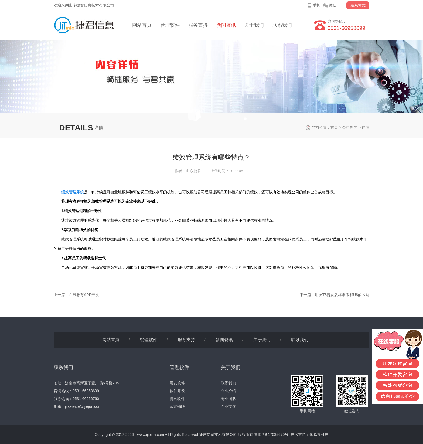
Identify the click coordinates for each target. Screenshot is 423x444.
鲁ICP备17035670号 (271, 434)
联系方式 (358, 5)
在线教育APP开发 (84, 295)
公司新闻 (349, 127)
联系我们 (282, 25)
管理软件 (170, 25)
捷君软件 (177, 398)
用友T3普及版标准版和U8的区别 (342, 295)
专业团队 (228, 398)
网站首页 (142, 25)
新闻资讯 (226, 25)
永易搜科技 (318, 434)
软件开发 (177, 391)
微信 (332, 5)
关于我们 (254, 25)
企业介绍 (228, 391)
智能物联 (177, 406)
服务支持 (198, 25)
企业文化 (228, 406)
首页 (334, 127)
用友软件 (177, 383)
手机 (316, 5)
